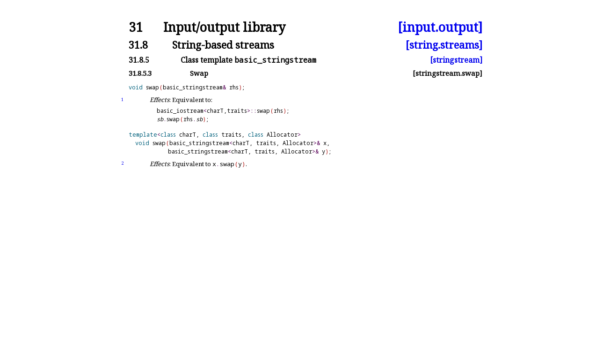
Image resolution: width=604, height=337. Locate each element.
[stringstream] (456, 60)
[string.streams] (444, 45)
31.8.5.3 (140, 73)
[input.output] (440, 27)
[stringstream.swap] (447, 73)
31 (136, 27)
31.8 (138, 45)
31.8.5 (139, 60)
